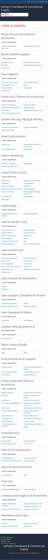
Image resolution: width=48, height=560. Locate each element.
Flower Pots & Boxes (30, 105)
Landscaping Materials (30, 214)
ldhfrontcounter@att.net (8, 543)
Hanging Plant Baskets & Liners (33, 110)
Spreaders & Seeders (30, 306)
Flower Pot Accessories (8, 105)
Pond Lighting (5, 375)
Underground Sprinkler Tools (33, 506)
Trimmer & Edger (29, 421)
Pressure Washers (7, 416)
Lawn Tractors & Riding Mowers (11, 403)
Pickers (26, 238)
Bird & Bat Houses (7, 62)
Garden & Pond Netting (31, 127)
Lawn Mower (5, 400)
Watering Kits (5, 91)
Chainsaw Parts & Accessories (33, 393)
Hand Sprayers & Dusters (9, 303)
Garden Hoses (5, 144)
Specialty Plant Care (7, 269)
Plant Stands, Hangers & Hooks (11, 113)
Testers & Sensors (29, 461)
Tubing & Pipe (28, 88)
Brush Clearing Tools (8, 230)
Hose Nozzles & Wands (8, 149)
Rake (25, 241)
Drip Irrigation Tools (7, 85)
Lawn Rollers (5, 320)
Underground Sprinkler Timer (33, 504)
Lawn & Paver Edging (7, 130)
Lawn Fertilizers (28, 261)
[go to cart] (17, 14)
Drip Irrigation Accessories (9, 82)
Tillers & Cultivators (7, 421)
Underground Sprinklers (31, 509)
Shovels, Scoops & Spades (31, 244)
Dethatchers (5, 289)
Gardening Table (29, 108)
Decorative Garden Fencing (9, 127)
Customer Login (28, 1)
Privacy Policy (23, 553)
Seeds (25, 353)
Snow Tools (27, 444)
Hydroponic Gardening (8, 164)
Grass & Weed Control (30, 258)
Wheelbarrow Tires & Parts (9, 526)
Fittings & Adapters (7, 88)
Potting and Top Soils (30, 458)
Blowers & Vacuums (7, 393)
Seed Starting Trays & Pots (9, 166)
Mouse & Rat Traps (7, 192)
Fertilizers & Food (6, 367)
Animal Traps (5, 181)
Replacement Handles (8, 244)
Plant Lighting (28, 164)
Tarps (25, 475)
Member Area (13, 553)
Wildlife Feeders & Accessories (33, 65)
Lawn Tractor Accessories (31, 400)
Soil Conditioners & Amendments (11, 461)
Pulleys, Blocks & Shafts (31, 416)
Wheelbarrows (28, 526)
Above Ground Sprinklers (31, 46)
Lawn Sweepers (28, 320)
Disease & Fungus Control (9, 258)
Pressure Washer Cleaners (9, 411)
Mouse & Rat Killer (29, 189)
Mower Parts (5, 408)
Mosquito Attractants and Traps (11, 189)
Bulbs (3, 353)
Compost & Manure (7, 458)
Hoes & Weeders (6, 238)
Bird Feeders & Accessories (32, 62)
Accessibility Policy (33, 553)
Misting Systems (6, 338)
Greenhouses (5, 110)
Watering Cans (6, 272)
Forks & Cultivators (7, 233)
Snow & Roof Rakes (29, 441)
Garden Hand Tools (30, 233)
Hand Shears (27, 236)
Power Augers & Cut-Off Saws (33, 408)
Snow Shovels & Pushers (8, 444)
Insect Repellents (29, 183)
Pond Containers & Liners (31, 372)
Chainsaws (4, 395)
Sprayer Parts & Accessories (10, 306)
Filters (25, 85)
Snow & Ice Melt (6, 441)
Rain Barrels (27, 267)
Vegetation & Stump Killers (32, 269)
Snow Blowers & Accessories (32, 418)
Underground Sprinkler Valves (10, 509)
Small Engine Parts (7, 418)
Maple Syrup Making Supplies (10, 489)
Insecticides (27, 186)
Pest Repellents (28, 197)
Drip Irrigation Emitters (31, 82)
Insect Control (5, 261)
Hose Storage (28, 149)
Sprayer (26, 303)
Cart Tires (4, 523)
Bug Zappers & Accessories (32, 181)
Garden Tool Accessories (9, 236)
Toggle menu (40, 14)
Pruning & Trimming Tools (9, 241)
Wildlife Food (5, 68)
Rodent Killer (5, 199)
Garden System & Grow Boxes (10, 108)
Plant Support (28, 264)
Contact (36, 1)
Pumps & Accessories (30, 375)
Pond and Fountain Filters (9, 372)
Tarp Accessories (6, 475)
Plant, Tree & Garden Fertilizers (11, 267)
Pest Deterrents (6, 197)
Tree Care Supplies (29, 489)
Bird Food (4, 65)
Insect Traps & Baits (7, 186)
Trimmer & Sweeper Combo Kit (33, 424)
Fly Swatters (5, 183)
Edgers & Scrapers (29, 230)
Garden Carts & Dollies (30, 523)
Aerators (4, 286)
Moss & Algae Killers (7, 264)
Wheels (26, 427)
